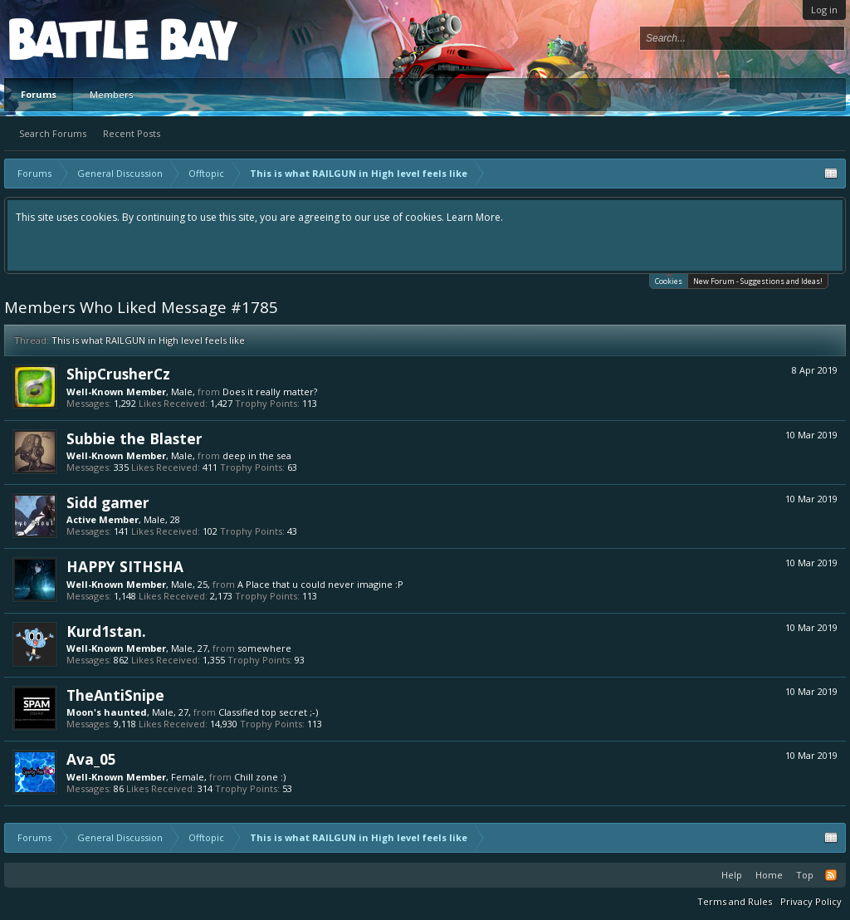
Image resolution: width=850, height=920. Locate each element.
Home (769, 875)
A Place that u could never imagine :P (320, 584)
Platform (70, 39)
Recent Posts (131, 133)
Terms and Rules (734, 901)
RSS (831, 875)
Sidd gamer (107, 502)
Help (731, 875)
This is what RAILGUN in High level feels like (148, 340)
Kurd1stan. (106, 631)
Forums (38, 94)
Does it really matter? (269, 391)
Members (111, 94)
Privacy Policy (811, 901)
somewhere (264, 648)
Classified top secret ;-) (268, 712)
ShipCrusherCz (118, 374)
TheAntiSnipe (115, 695)
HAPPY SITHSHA (124, 566)
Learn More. (475, 217)
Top (804, 875)
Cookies (668, 280)
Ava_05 (91, 759)
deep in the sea (256, 455)
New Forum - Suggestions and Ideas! (758, 281)
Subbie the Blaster (134, 438)
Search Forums (52, 133)
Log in (824, 9)
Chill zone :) (260, 777)
